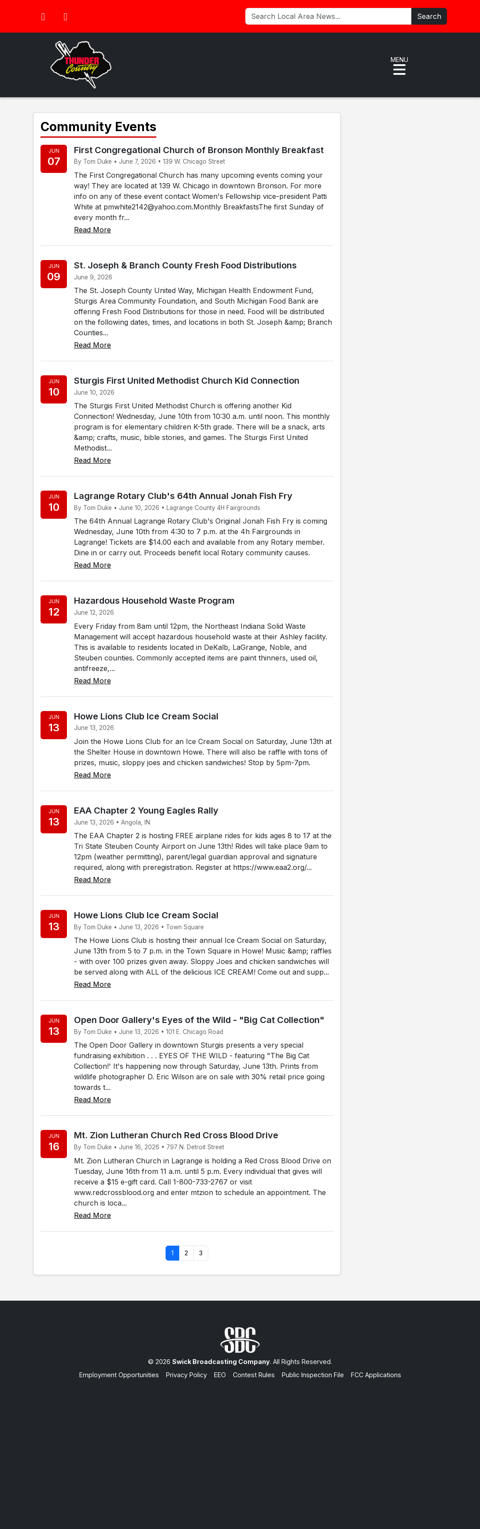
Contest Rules (254, 1375)
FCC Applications (376, 1375)
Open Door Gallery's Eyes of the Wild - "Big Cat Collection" (199, 1020)
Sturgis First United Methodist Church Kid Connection (186, 380)
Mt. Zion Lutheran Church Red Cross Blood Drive (176, 1135)
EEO (220, 1375)
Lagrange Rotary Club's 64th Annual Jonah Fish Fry (183, 496)
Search (429, 16)
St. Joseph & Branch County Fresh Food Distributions (185, 265)
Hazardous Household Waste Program (154, 600)
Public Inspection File (313, 1375)
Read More (92, 229)
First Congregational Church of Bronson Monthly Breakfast (199, 150)
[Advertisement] (240, 1445)
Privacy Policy (186, 1375)
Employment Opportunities (119, 1375)
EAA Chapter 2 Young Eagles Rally (146, 810)
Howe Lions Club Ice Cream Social (146, 716)
